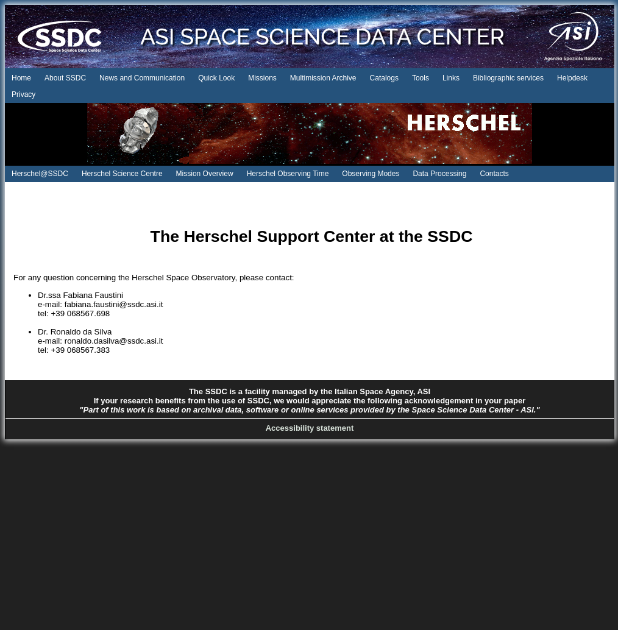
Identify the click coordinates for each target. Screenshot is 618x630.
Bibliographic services (508, 78)
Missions (262, 78)
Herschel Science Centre (122, 173)
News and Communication (142, 78)
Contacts (494, 173)
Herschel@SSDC (40, 173)
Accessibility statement (310, 428)
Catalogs (384, 78)
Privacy (23, 94)
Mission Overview (204, 173)
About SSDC (65, 78)
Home (21, 78)
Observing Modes (370, 173)
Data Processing (439, 173)
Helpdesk (572, 78)
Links (451, 78)
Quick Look (216, 78)
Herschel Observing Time (288, 173)
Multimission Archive (323, 78)
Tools (420, 78)
